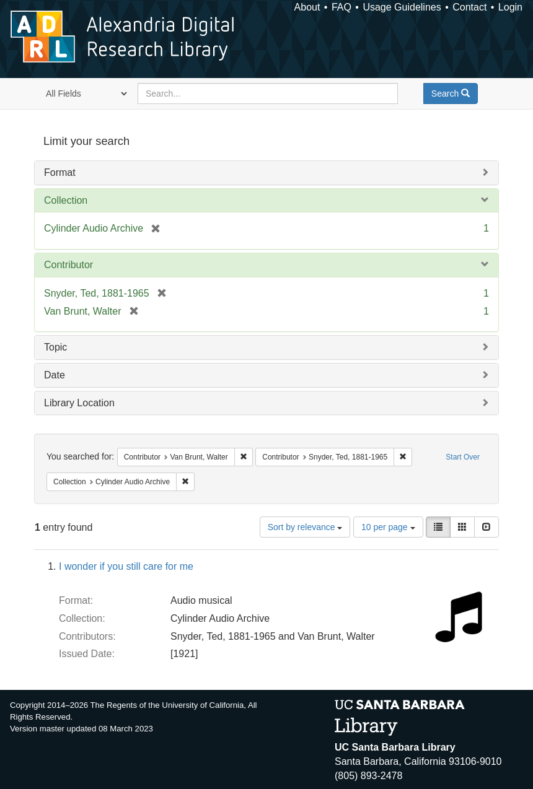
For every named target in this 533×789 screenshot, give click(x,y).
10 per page (388, 527)
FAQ (341, 7)
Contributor (68, 264)
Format (60, 172)
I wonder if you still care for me (126, 566)
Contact (469, 7)
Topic (55, 347)
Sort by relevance (305, 527)
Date (54, 375)
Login (510, 7)
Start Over (463, 457)
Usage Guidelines (402, 7)
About (307, 7)
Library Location (79, 403)
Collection (65, 200)
